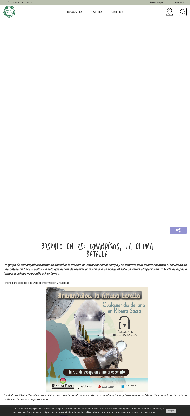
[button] (178, 230)
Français (180, 2)
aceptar (171, 410)
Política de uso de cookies (78, 412)
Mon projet (156, 2)
